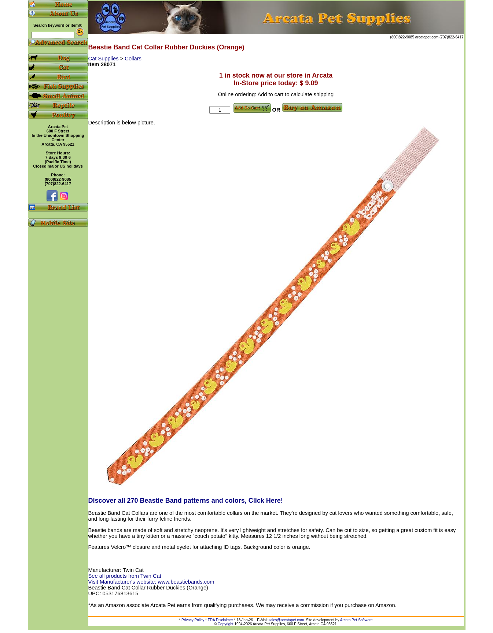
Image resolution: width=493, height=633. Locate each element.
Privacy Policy (192, 620)
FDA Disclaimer (220, 620)
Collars (133, 58)
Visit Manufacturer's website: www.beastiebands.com (151, 582)
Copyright (225, 624)
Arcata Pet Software (356, 620)
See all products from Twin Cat (124, 576)
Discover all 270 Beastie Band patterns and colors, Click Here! (185, 500)
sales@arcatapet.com (286, 620)
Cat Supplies (104, 58)
